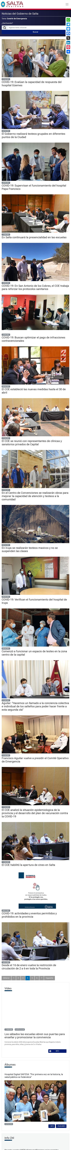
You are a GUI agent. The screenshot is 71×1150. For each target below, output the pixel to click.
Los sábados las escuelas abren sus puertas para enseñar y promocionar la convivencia (35, 1036)
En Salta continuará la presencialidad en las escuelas (34, 237)
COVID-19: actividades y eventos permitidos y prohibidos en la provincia (29, 915)
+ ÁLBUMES (61, 1126)
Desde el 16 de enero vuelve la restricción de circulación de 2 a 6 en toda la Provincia (29, 967)
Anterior (6, 978)
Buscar (35, 32)
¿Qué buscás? (7, 23)
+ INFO (51, 1126)
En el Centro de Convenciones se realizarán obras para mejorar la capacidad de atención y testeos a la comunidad (35, 496)
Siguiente (49, 978)
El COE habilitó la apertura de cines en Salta (28, 865)
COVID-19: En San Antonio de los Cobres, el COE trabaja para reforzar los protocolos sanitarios (35, 287)
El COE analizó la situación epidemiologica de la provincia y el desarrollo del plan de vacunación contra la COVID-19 (35, 813)
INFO (54, 1051)
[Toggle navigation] (67, 4)
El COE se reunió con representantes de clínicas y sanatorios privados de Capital (32, 442)
